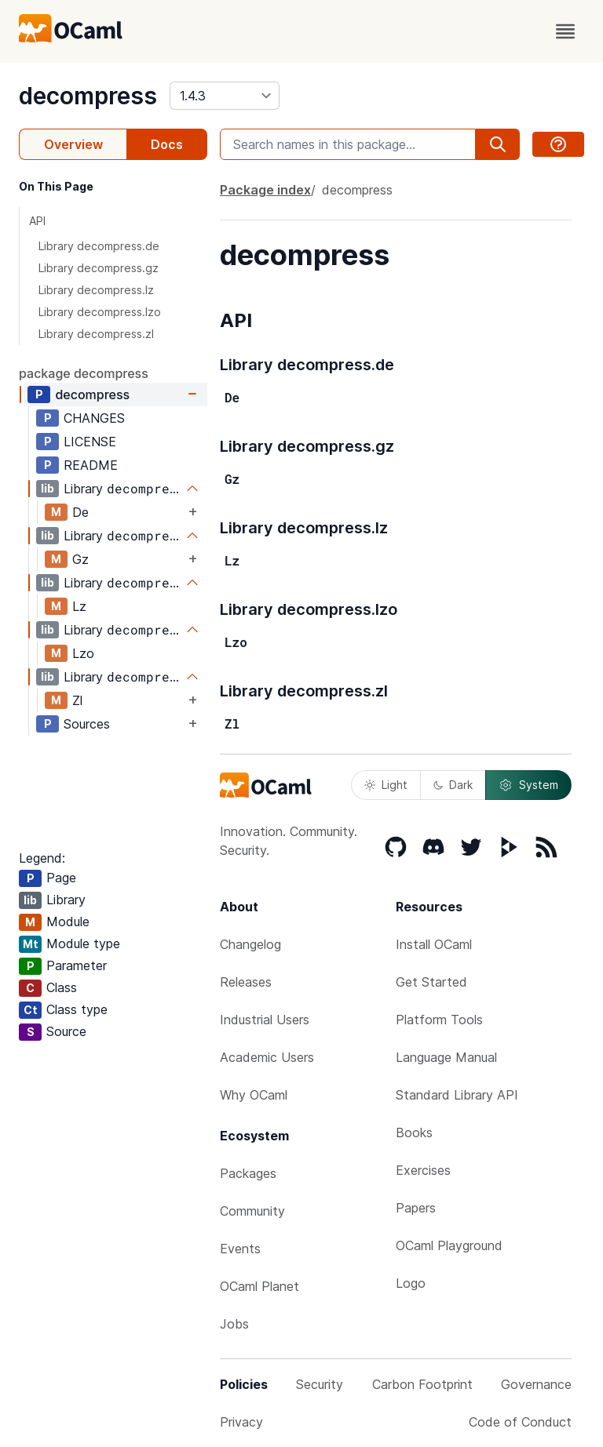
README (91, 465)
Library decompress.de (98, 246)
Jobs (234, 1324)
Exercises (423, 1170)
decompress (88, 96)
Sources (87, 724)
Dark (453, 784)
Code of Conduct (520, 1422)
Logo (411, 1283)
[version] (225, 96)
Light (385, 784)
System (528, 785)
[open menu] (565, 31)
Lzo (83, 653)
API (37, 220)
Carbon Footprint (422, 1384)
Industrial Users (264, 1019)
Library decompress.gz (98, 267)
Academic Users (267, 1057)
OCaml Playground (449, 1245)
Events (240, 1248)
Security (319, 1384)
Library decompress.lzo (99, 311)
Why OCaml (253, 1095)
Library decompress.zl (96, 333)
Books (414, 1132)
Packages (248, 1173)
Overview (73, 144)
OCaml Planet (259, 1286)
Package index (265, 190)
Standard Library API (457, 1095)
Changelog (250, 944)
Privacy (241, 1422)
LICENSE (90, 441)
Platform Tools (439, 1019)
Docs (167, 144)
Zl (77, 700)
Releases (246, 982)
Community (252, 1211)
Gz (80, 559)
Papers (416, 1208)
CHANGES (94, 418)
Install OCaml (434, 944)
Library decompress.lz (96, 289)
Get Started (431, 982)
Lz (79, 606)
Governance (536, 1384)
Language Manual (446, 1057)
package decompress (83, 373)
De (80, 512)
